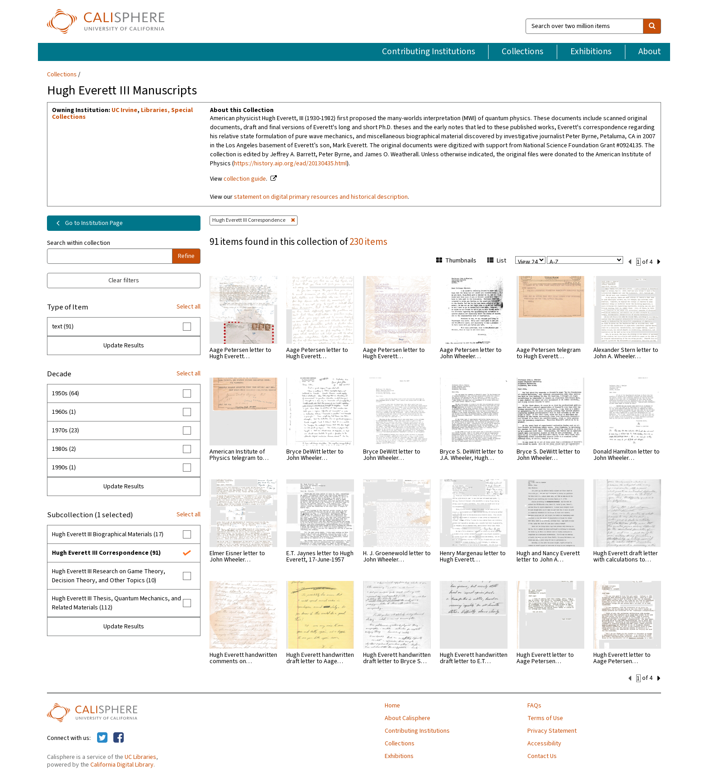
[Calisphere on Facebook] (118, 737)
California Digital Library (122, 763)
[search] (652, 26)
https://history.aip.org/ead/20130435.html (290, 163)
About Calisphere (407, 717)
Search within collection (78, 243)
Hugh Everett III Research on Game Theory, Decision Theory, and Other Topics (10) (108, 576)
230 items (368, 241)
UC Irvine (124, 110)
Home (392, 705)
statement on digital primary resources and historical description (321, 196)
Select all (188, 306)
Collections (522, 51)
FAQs (534, 705)
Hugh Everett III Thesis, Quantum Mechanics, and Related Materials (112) (116, 603)
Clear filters (123, 280)
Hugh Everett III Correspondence (253, 220)
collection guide (245, 178)
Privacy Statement (552, 730)
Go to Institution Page (88, 223)
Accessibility (544, 743)
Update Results (123, 345)
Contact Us (542, 755)
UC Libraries (140, 756)
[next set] (659, 261)
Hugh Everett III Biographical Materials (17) (107, 534)
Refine (186, 256)
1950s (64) (65, 393)
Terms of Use (545, 717)
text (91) (63, 326)
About (649, 51)
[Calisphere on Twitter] (102, 737)
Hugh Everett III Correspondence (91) (106, 552)
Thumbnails (456, 260)
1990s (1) (64, 467)
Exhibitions (590, 51)
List (496, 260)
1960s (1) (64, 412)
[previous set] (630, 261)
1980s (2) (64, 449)
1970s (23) (65, 430)
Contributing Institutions (428, 51)
